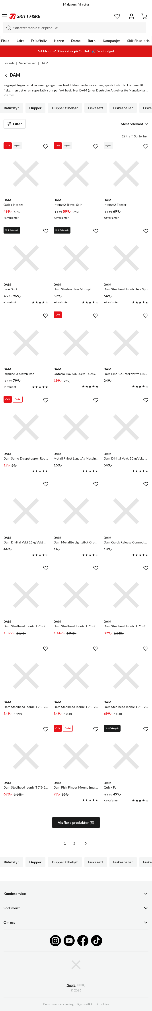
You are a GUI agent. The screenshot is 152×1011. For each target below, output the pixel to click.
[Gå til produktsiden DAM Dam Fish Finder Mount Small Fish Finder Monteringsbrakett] (76, 756)
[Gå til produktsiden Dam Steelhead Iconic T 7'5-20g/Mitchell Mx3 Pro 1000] (126, 595)
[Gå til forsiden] (24, 16)
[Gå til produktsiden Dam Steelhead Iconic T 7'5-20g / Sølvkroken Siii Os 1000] (26, 675)
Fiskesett (95, 108)
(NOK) (76, 985)
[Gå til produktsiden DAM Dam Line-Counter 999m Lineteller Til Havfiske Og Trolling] (126, 342)
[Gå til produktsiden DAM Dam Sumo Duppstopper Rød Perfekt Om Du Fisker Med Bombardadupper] (26, 427)
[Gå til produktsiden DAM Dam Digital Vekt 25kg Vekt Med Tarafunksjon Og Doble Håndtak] (26, 511)
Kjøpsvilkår (85, 1004)
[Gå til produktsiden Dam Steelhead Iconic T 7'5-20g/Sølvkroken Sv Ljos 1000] (76, 595)
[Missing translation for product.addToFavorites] (45, 146)
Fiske (5, 41)
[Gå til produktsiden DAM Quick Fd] (126, 756)
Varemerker (27, 63)
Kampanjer (111, 41)
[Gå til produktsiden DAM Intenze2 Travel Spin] (76, 173)
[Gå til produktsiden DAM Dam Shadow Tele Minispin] (76, 258)
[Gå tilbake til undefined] (7, 75)
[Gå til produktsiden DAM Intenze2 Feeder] (126, 173)
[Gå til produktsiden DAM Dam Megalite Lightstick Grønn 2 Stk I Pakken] (76, 511)
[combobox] (74, 27)
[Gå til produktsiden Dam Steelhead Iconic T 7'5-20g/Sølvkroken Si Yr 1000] (26, 756)
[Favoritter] (117, 16)
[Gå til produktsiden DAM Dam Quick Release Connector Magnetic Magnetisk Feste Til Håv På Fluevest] (126, 511)
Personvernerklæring (58, 1004)
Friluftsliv (39, 41)
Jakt (20, 41)
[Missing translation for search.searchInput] (7, 28)
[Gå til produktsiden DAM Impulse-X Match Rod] (26, 342)
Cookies (103, 1004)
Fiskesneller (123, 108)
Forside (9, 63)
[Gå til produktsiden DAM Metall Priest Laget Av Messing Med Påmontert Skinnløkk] (76, 427)
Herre (59, 41)
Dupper (35, 108)
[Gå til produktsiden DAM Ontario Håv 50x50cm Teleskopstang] (76, 342)
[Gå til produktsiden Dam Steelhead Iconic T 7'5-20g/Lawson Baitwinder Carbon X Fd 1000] (26, 595)
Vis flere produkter (76, 822)
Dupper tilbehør (65, 108)
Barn (91, 41)
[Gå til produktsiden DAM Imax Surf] (26, 258)
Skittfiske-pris (138, 41)
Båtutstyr (11, 108)
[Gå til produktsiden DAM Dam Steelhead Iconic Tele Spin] (126, 258)
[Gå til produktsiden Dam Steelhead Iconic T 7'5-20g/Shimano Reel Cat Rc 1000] (76, 675)
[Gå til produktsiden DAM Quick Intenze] (26, 173)
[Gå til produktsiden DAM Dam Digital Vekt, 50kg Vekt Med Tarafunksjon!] (126, 427)
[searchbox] (78, 28)
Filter (14, 124)
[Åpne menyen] (4, 16)
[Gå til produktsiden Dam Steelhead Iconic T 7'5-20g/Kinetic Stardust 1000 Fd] (126, 675)
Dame (76, 41)
